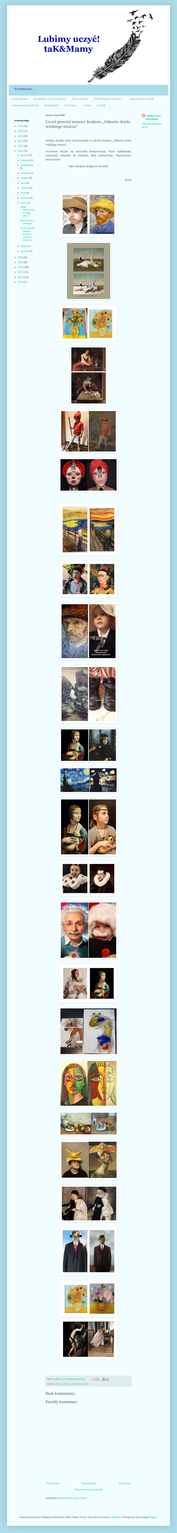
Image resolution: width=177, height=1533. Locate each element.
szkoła (85, 1384)
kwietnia (25, 198)
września (25, 173)
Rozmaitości (52, 105)
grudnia (25, 155)
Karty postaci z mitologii (27, 222)
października (27, 165)
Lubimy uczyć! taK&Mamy (153, 117)
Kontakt (101, 105)
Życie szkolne (80, 98)
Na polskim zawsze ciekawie (50, 98)
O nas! (87, 105)
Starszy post (125, 1483)
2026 (20, 126)
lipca (23, 183)
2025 (20, 131)
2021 (20, 151)
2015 (20, 282)
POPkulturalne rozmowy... (109, 98)
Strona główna (20, 98)
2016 (20, 277)
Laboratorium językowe (25, 105)
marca (24, 202)
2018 (20, 267)
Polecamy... (70, 105)
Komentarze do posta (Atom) (72, 1498)
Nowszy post (52, 1483)
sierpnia (25, 178)
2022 (20, 146)
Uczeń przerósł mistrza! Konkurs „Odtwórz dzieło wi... (27, 234)
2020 (20, 257)
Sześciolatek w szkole (142, 98)
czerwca (25, 188)
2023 (20, 141)
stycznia (25, 251)
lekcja (58, 1384)
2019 (20, 262)
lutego (24, 246)
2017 (20, 272)
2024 (20, 136)
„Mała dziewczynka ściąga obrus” (27, 211)
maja (23, 192)
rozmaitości (77, 1384)
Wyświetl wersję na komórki (88, 1489)
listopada (25, 160)
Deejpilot (116, 1517)
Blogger (153, 1517)
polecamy (66, 1384)
